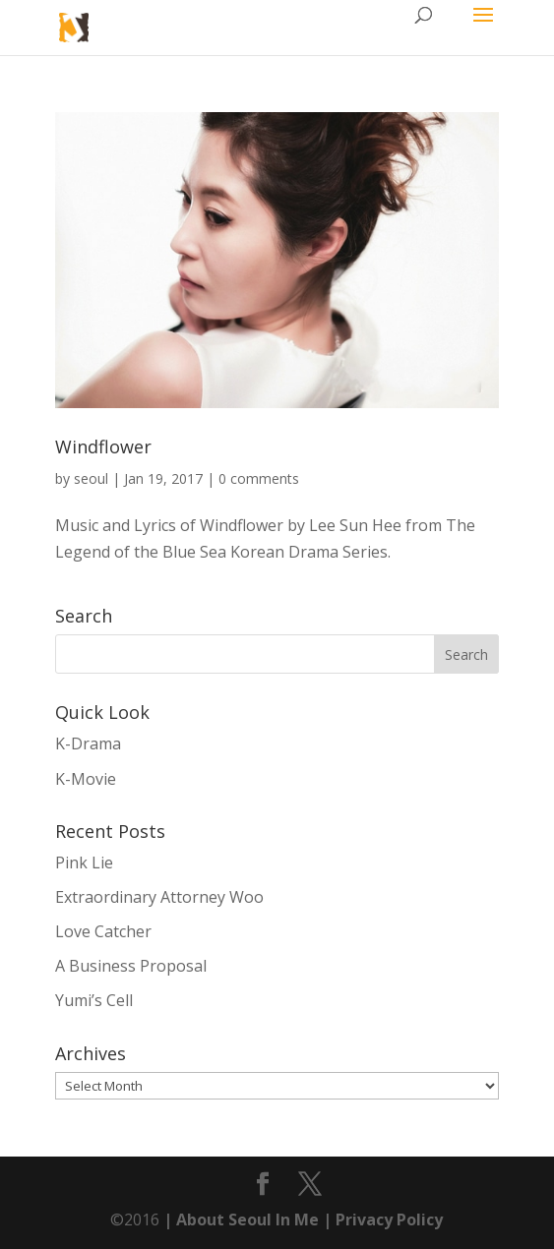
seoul (91, 478)
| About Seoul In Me (239, 1219)
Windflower (103, 446)
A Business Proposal (131, 966)
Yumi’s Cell (94, 1000)
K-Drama (88, 743)
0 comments (258, 478)
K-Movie (85, 779)
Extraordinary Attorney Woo (159, 897)
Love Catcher (103, 931)
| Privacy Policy (381, 1219)
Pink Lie (84, 862)
